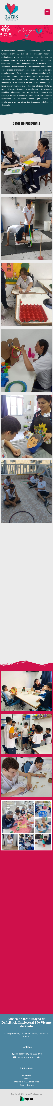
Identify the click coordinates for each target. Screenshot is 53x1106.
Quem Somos (26, 1085)
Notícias (26, 1078)
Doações (26, 1075)
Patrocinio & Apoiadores (26, 1082)
